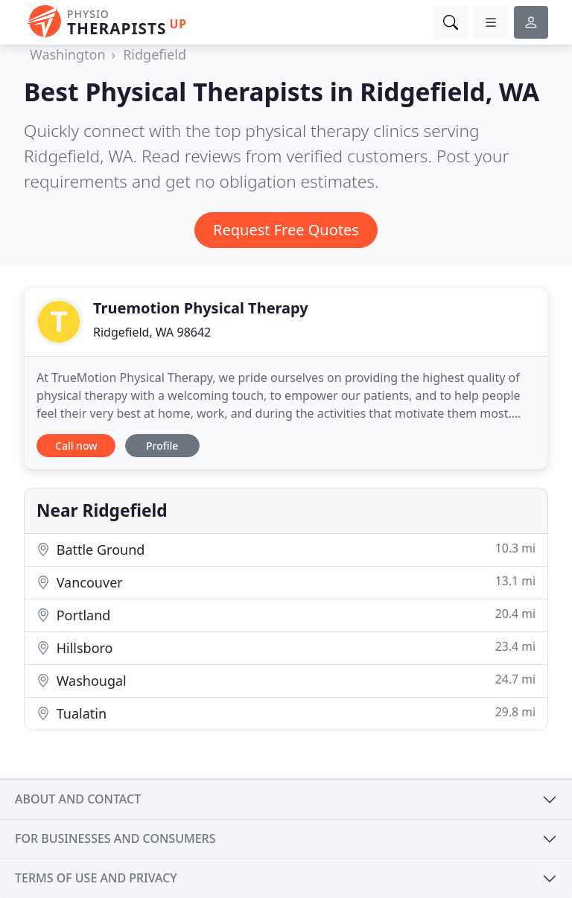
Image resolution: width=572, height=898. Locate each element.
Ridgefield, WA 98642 (152, 332)
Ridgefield (154, 54)
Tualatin (286, 713)
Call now (76, 446)
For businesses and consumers (115, 838)
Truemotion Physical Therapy (200, 308)
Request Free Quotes (286, 230)
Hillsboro (286, 647)
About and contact (78, 799)
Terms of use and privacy (96, 878)
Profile (162, 446)
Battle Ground (286, 549)
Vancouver (286, 582)
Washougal (286, 680)
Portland (286, 614)
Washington (68, 54)
